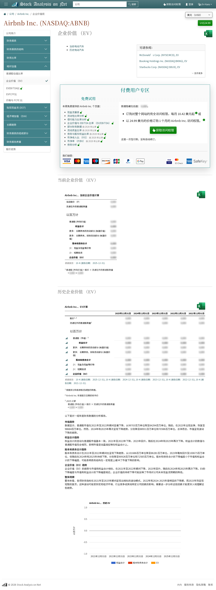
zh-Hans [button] (204, 4)
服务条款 (189, 584)
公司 (11, 14)
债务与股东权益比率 (87, 134)
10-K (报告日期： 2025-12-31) (90, 263)
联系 (210, 584)
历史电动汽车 (77, 50)
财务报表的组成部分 (17, 133)
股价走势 (11, 149)
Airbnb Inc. (23, 14)
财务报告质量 (14, 142)
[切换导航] (6, 4)
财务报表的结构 (15, 49)
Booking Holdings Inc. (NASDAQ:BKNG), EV (163, 61)
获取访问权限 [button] (163, 130)
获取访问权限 (172, 4)
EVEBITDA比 (14, 88)
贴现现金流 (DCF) (16, 107)
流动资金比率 (83, 130)
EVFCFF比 (11, 94)
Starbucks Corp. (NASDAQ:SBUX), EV (159, 67)
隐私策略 (201, 584)
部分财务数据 (83, 126)
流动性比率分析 (77, 116)
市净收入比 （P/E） (86, 137)
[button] (196, 114)
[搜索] (100, 4)
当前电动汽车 (77, 46)
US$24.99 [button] (205, 23)
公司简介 (11, 33)
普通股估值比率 (14, 73)
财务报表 (11, 40)
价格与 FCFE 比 (14, 100)
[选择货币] (198, 15)
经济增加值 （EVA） (17, 116)
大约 (179, 584)
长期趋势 (11, 124)
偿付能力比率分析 (78, 119)
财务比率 (11, 57)
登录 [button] (189, 4)
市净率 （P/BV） (85, 141)
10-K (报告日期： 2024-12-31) (120, 379)
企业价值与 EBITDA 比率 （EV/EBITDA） (90, 123)
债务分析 (73, 144)
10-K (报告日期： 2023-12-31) (150, 379)
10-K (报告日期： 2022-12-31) (180, 379)
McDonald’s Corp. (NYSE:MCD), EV (159, 55)
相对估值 (11, 66)
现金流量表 (74, 112)
